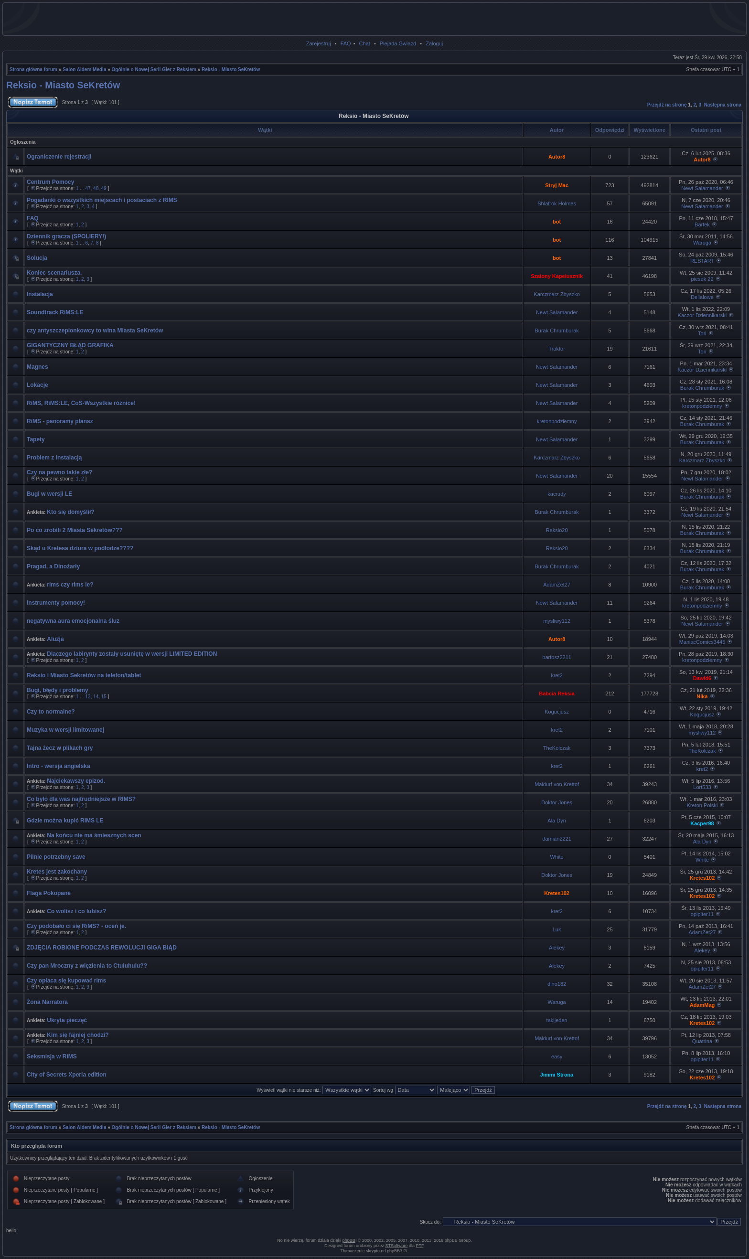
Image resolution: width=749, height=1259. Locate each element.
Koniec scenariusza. (54, 272)
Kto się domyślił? (70, 512)
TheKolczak (556, 748)
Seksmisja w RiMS (52, 1056)
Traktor (556, 349)
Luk (557, 929)
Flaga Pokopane (49, 893)
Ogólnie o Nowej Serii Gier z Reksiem (154, 69)
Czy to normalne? (51, 711)
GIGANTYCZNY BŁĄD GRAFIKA (70, 345)
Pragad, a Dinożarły (53, 566)
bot (557, 221)
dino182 (556, 984)
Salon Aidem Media (84, 69)
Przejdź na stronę (667, 104)
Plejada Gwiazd (398, 43)
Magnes (37, 366)
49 (104, 188)
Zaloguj (434, 43)
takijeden (556, 1020)
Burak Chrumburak (556, 330)
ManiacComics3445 (702, 642)
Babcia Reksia (557, 693)
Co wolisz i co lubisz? (76, 911)
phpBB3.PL (398, 1250)
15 (104, 696)
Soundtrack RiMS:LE (55, 312)
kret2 (556, 675)
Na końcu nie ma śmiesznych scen (94, 835)
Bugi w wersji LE (49, 494)
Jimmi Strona (557, 1075)
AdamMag (702, 1005)
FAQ (346, 43)
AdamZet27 (556, 584)
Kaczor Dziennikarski (702, 315)
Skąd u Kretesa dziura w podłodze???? (80, 548)
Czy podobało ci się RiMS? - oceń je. (76, 926)
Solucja (37, 258)
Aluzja (55, 639)
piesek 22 (702, 279)
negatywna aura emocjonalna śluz (73, 621)
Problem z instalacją (54, 457)
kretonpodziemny (702, 406)
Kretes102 (702, 878)
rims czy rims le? (70, 584)
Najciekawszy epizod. (76, 781)
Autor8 (556, 157)
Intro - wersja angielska (58, 766)
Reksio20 (557, 530)
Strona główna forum (33, 69)
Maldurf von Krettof (557, 784)
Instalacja (40, 294)
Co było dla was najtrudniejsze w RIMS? (81, 799)
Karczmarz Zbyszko (557, 294)
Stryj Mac (556, 185)
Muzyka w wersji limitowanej (65, 729)
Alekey (557, 947)
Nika (701, 696)
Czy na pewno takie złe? (59, 472)
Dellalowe (702, 297)
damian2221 (556, 839)
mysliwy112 (556, 621)
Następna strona (722, 104)
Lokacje (37, 385)
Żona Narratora (47, 1002)
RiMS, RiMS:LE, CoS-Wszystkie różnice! (81, 403)
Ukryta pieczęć (67, 1020)
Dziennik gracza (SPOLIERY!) (66, 236)
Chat (364, 43)
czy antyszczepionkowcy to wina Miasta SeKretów (95, 330)
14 (95, 696)
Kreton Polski (702, 805)
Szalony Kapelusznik (557, 276)
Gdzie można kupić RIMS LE (65, 820)
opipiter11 (702, 914)
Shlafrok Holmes (556, 203)
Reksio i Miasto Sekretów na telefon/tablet (84, 675)
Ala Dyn (556, 820)
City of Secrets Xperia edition (67, 1074)
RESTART (702, 261)
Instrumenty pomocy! (56, 602)
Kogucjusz (557, 712)
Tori (702, 333)
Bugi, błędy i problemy (57, 690)
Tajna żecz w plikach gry (60, 748)
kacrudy (556, 494)
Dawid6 (702, 678)
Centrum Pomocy (50, 182)
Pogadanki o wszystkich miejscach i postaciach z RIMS (102, 200)
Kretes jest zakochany (57, 871)
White (557, 857)
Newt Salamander (702, 188)
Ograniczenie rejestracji (59, 156)
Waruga (702, 242)
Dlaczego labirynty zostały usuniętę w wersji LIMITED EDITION (132, 654)
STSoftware (396, 1245)
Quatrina (702, 1041)
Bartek (702, 224)
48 (95, 188)
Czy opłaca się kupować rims (66, 980)
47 (87, 188)
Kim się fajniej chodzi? (77, 1035)
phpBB (348, 1240)
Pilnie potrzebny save (56, 857)
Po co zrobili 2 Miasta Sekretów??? (75, 530)
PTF (420, 1245)
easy (556, 1056)
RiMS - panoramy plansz (60, 421)
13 (87, 696)
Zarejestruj (318, 43)
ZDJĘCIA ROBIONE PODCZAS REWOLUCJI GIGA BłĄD (102, 947)
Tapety (36, 439)
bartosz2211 (556, 657)
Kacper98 (702, 823)
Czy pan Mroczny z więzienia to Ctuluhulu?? (87, 965)
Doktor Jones (556, 802)
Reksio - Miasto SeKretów (231, 69)
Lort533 (702, 787)
